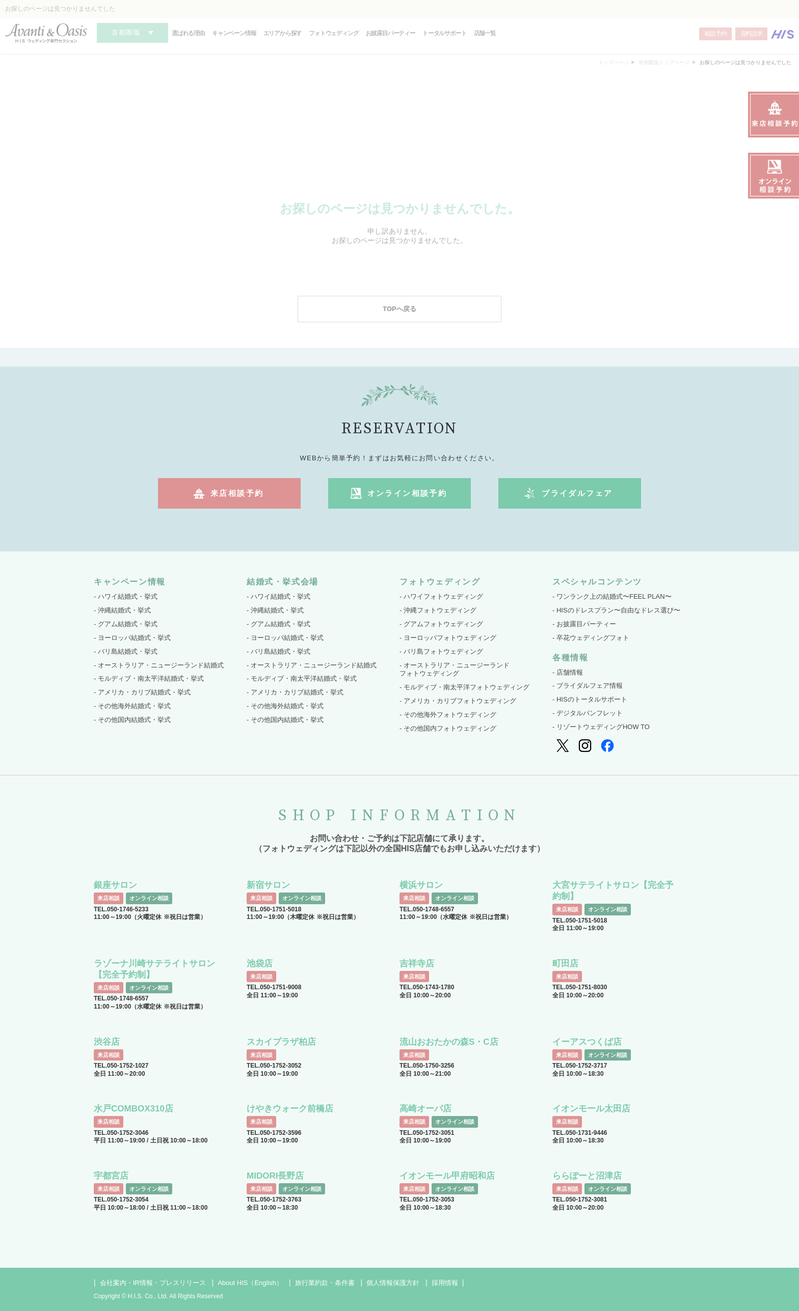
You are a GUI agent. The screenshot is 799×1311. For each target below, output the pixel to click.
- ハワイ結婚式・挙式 (125, 596)
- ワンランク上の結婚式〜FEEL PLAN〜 (612, 596)
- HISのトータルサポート (589, 699)
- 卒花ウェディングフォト (590, 637)
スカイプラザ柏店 (281, 1042)
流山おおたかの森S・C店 (449, 1042)
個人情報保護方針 (392, 1283)
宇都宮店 (111, 1176)
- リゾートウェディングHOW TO (601, 727)
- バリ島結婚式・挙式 (125, 651)
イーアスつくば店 (587, 1042)
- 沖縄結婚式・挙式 (122, 610)
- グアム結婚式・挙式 (125, 624)
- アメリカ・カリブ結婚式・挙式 (142, 692)
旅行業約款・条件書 (325, 1283)
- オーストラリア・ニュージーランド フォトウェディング (455, 669)
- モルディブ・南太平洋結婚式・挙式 (149, 678)
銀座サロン (115, 885)
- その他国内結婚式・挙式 (132, 719)
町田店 (565, 963)
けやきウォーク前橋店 (290, 1108)
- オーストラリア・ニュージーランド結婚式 (159, 665)
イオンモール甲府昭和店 (447, 1176)
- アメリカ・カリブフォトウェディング (458, 701)
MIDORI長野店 (275, 1176)
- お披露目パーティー (584, 624)
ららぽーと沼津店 (587, 1176)
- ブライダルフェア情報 (587, 685)
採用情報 (445, 1283)
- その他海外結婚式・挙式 (132, 706)
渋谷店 (107, 1042)
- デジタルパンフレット (587, 713)
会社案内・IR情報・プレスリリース (153, 1283)
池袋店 (260, 963)
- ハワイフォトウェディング (441, 596)
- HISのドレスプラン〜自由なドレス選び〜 (616, 610)
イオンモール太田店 (591, 1108)
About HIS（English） (250, 1283)
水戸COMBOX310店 (133, 1108)
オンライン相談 (149, 898)
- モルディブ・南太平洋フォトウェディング (464, 687)
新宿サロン (268, 885)
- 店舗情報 (567, 672)
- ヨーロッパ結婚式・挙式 (132, 637)
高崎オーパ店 (425, 1108)
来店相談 (108, 898)
